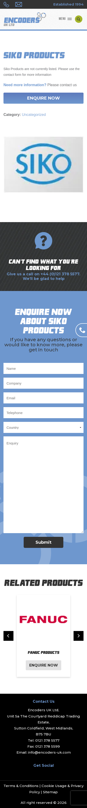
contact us (68, 85)
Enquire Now (43, 98)
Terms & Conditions (21, 786)
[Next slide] (79, 636)
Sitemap (50, 792)
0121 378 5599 (47, 746)
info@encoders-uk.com (49, 752)
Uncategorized (34, 115)
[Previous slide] (8, 636)
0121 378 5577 (47, 740)
